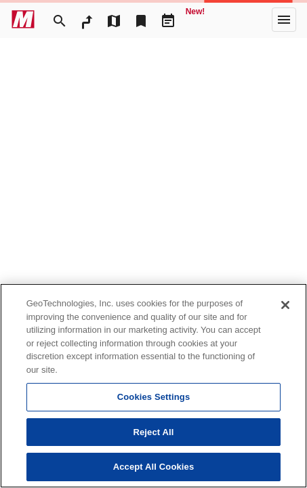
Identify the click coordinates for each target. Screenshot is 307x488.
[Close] (285, 305)
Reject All (153, 432)
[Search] (59, 19)
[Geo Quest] (195, 19)
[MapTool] (113, 19)
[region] (153, 385)
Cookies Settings (153, 397)
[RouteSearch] (86, 19)
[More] (284, 19)
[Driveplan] (168, 19)
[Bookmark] (141, 19)
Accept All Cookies (154, 467)
